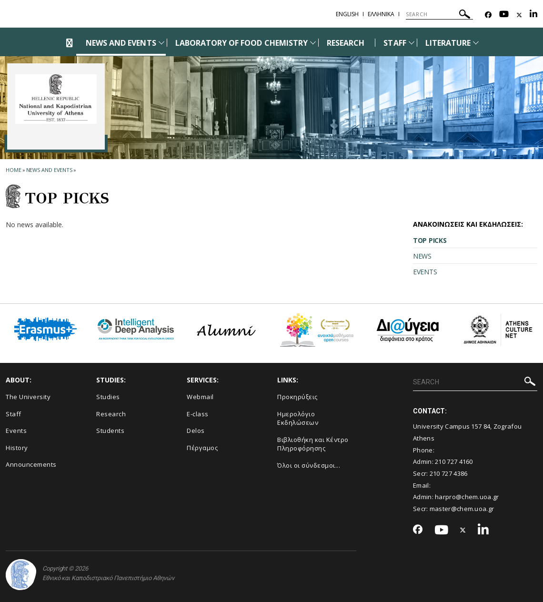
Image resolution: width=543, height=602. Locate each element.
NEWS (422, 256)
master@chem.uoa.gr (462, 508)
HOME (13, 169)
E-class (198, 414)
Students (110, 430)
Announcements (31, 464)
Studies (108, 396)
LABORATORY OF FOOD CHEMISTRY (241, 43)
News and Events (49, 169)
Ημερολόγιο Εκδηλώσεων (297, 418)
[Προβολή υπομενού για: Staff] (411, 42)
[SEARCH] (439, 14)
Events (16, 430)
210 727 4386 (449, 473)
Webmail (200, 396)
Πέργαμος (202, 447)
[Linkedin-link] (533, 15)
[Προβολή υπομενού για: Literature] (476, 42)
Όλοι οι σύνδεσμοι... (308, 465)
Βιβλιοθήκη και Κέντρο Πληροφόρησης (313, 444)
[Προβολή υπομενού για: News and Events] (161, 42)
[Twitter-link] (519, 15)
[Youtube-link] (504, 15)
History (17, 447)
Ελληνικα (381, 14)
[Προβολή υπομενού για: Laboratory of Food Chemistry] (313, 42)
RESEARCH (345, 43)
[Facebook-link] (488, 15)
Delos (196, 430)
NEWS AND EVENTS (121, 43)
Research (111, 414)
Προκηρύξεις (297, 396)
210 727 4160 (454, 461)
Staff (13, 414)
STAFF (394, 43)
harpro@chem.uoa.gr (467, 496)
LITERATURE (448, 43)
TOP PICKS (429, 240)
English (347, 14)
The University (28, 396)
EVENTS (425, 271)
